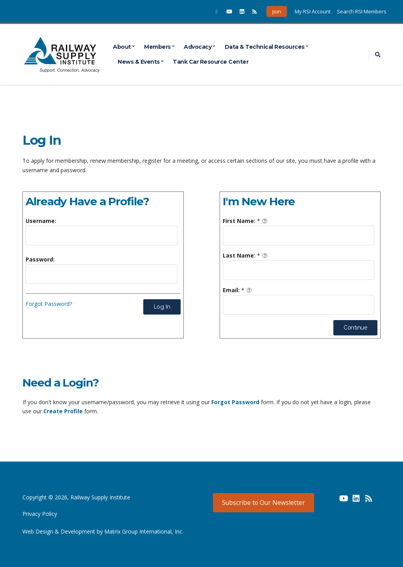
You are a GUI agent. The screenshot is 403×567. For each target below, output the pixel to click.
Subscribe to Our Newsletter (263, 502)
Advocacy (197, 46)
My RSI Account (313, 11)
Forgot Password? (49, 303)
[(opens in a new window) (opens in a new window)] (331, 501)
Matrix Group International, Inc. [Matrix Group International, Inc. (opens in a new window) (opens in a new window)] (143, 531)
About (122, 46)
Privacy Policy (39, 513)
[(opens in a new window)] (216, 11)
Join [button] (276, 11)
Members (157, 46)
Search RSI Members (361, 11)
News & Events (139, 61)
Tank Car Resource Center (210, 61)
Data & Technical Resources (265, 46)
